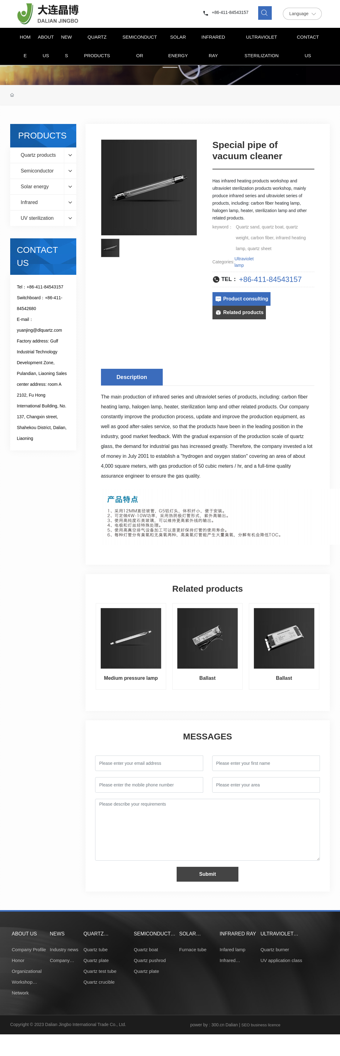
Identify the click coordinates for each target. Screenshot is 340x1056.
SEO (245, 1025)
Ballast (207, 678)
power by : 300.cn (207, 1024)
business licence (265, 1025)
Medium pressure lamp (131, 678)
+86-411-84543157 (230, 12)
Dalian (231, 1024)
